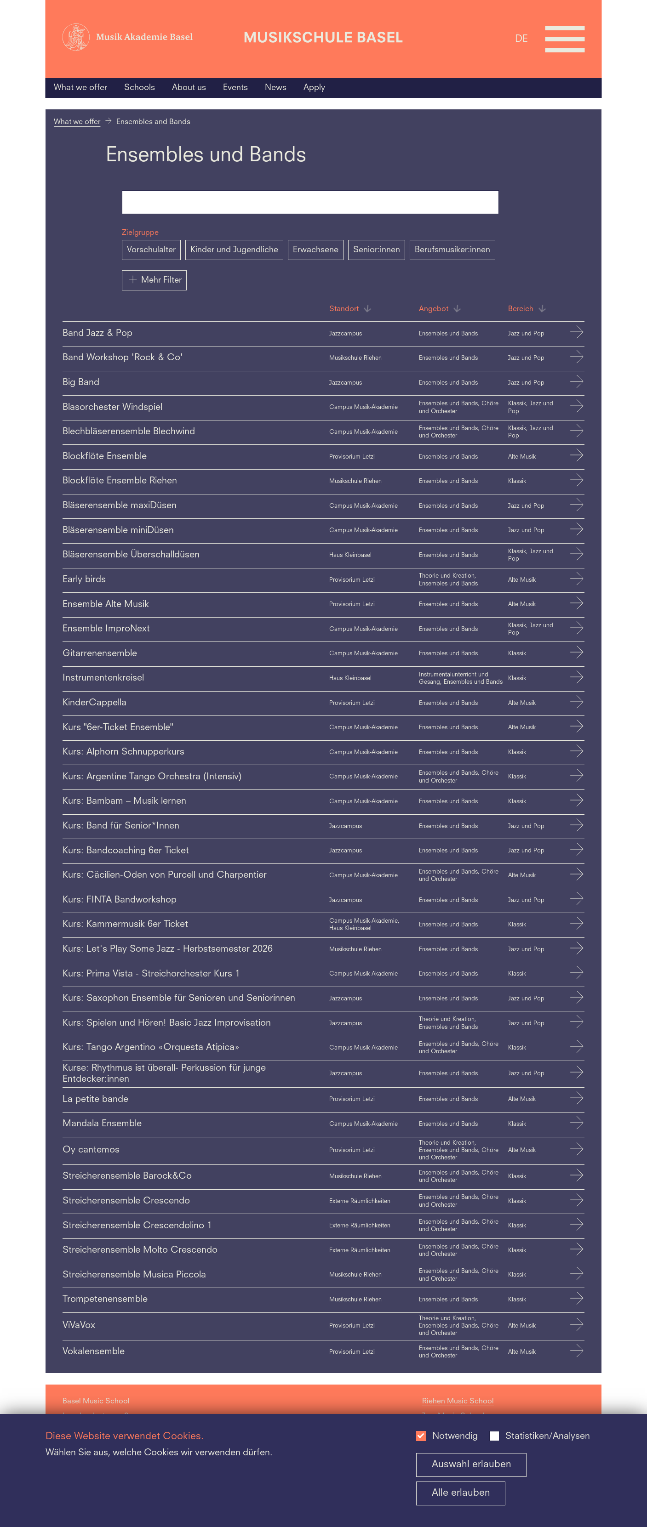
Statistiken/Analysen (547, 1436)
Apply (314, 88)
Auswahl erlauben (471, 1465)
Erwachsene (315, 250)
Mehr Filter (154, 279)
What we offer (80, 88)
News (275, 88)
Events (235, 88)
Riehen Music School (458, 1401)
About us (189, 88)
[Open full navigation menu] (564, 39)
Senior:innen (376, 250)
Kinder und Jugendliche (234, 250)
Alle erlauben (461, 1493)
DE (521, 39)
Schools (139, 88)
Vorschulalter (151, 250)
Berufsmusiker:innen (452, 250)
